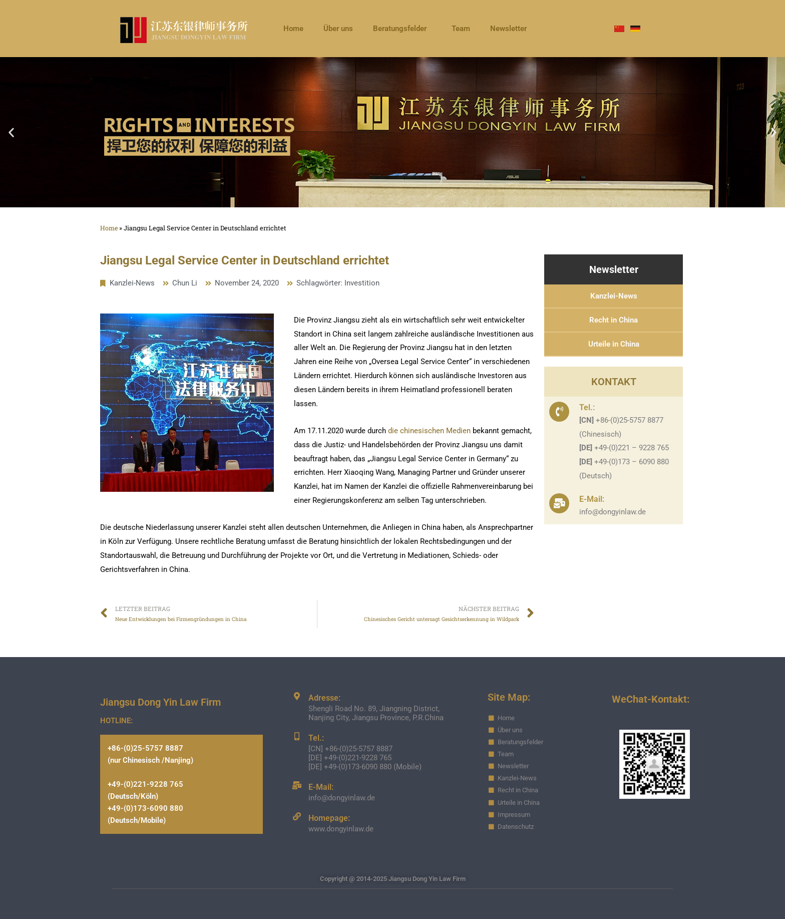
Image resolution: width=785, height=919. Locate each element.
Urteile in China (613, 344)
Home (293, 28)
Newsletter (508, 28)
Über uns (338, 28)
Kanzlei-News (132, 282)
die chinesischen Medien (430, 430)
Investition (361, 282)
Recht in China (613, 320)
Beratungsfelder (402, 29)
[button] (11, 132)
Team (461, 28)
